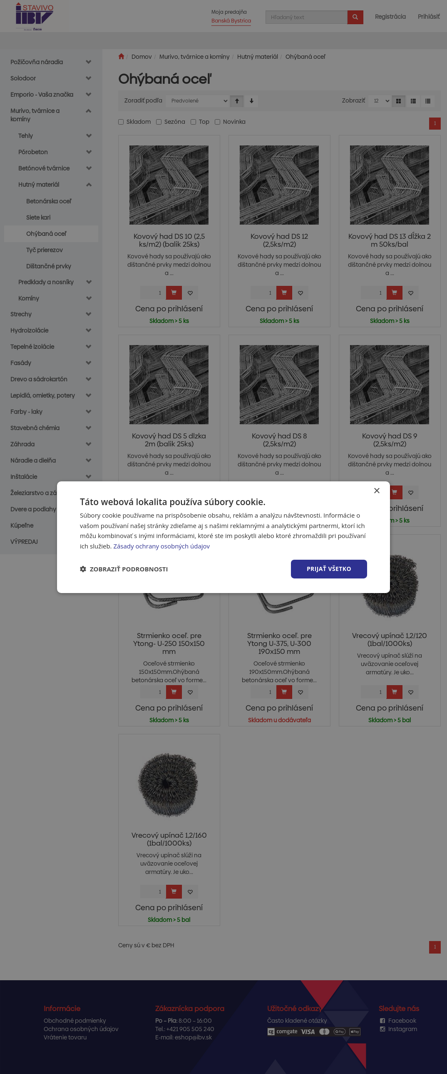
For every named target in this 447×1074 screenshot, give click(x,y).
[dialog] (223, 537)
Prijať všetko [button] (329, 569)
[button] (124, 568)
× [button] (376, 491)
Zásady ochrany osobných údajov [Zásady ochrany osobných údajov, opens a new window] (161, 546)
